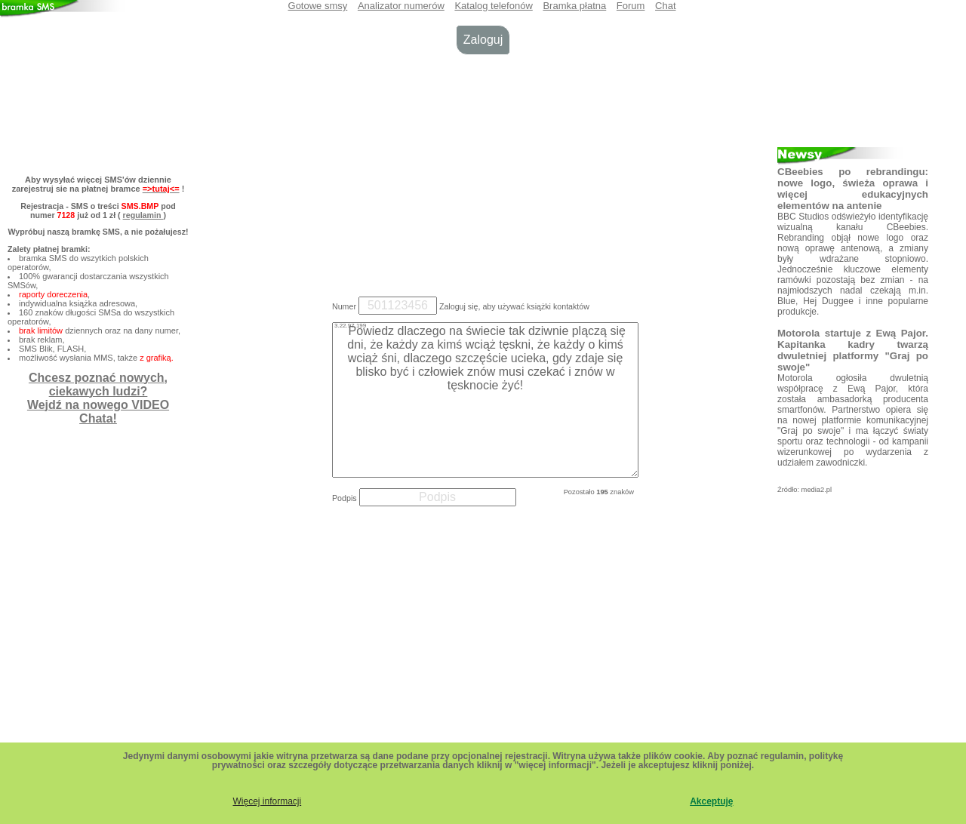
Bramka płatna (574, 5)
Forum (631, 5)
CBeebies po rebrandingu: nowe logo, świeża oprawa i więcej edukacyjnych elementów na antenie (852, 188)
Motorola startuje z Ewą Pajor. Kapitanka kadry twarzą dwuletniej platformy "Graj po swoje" (852, 350)
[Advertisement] (483, 172)
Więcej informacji (266, 801)
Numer (344, 306)
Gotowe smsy (318, 5)
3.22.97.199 (350, 325)
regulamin (143, 215)
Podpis (344, 498)
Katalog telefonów (493, 5)
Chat (665, 5)
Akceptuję (711, 801)
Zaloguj (483, 39)
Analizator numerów (401, 5)
